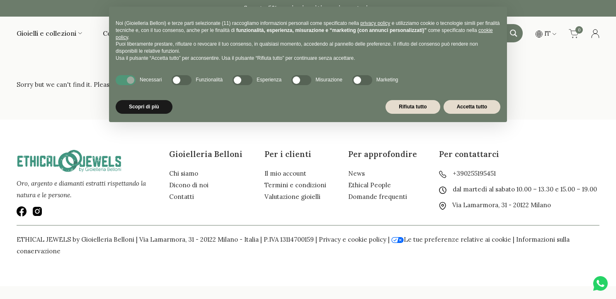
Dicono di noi (189, 185)
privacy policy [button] (375, 23)
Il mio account (285, 173)
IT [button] (545, 33)
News (356, 173)
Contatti (181, 197)
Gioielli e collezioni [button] (49, 33)
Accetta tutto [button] (472, 107)
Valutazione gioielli (292, 197)
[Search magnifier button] (513, 33)
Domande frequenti (377, 197)
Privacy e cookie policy (352, 239)
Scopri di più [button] (144, 107)
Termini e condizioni (295, 185)
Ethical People (369, 185)
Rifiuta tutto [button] (413, 107)
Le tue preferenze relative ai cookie (451, 239)
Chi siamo (183, 173)
